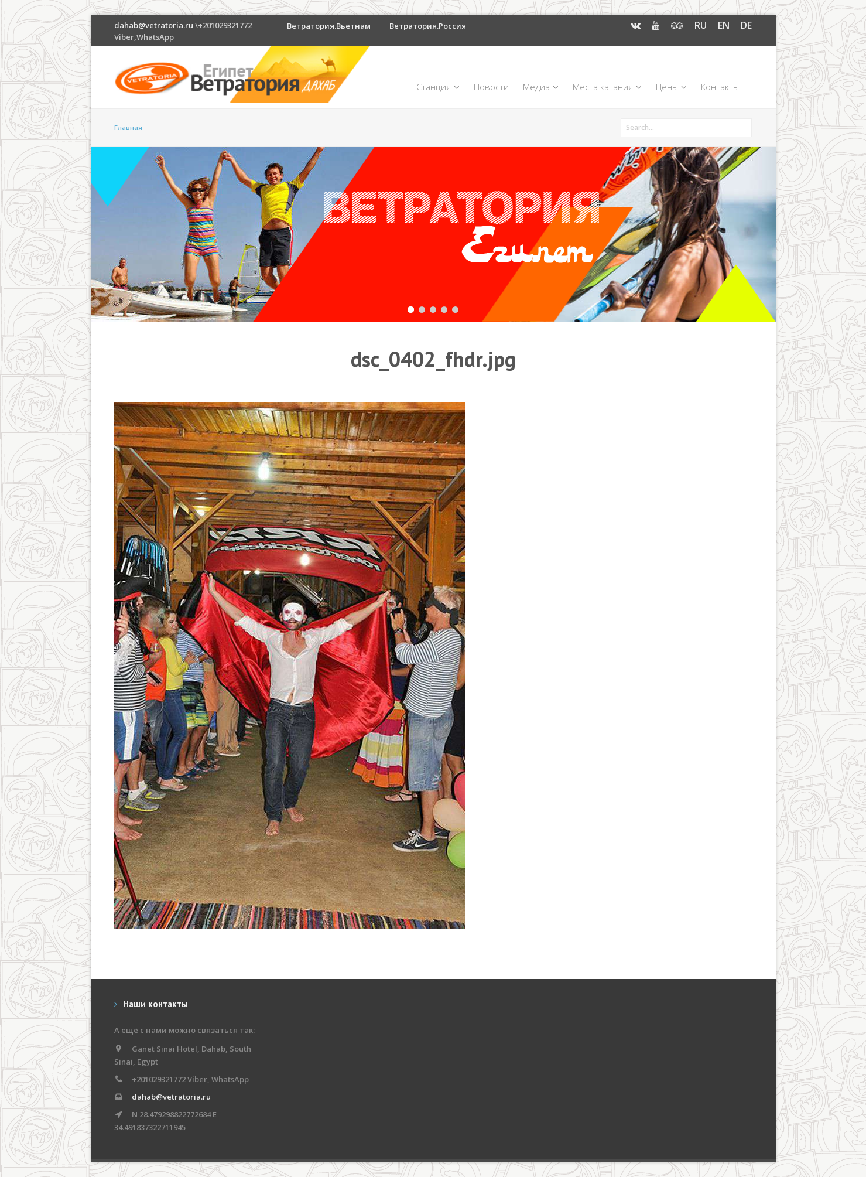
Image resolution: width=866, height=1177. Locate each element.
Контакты (720, 87)
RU (700, 25)
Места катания (607, 87)
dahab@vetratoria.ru (153, 25)
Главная (128, 127)
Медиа (541, 87)
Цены (671, 87)
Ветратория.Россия (427, 26)
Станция (438, 87)
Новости (491, 87)
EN (724, 25)
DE (746, 25)
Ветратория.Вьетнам (329, 26)
